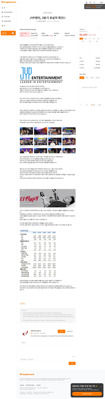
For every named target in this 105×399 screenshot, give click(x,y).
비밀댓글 (30, 359)
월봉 (97, 41)
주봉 (90, 41)
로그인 (101, 2)
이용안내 (22, 385)
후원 (93, 105)
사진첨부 (24, 359)
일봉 (83, 41)
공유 (99, 105)
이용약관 (38, 385)
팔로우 (61, 331)
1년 (89, 38)
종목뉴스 (92, 77)
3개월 (85, 38)
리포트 (82, 77)
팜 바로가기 (70, 331)
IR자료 (87, 77)
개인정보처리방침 (30, 385)
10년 (98, 38)
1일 (81, 38)
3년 (94, 38)
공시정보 (97, 77)
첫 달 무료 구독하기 (87, 394)
